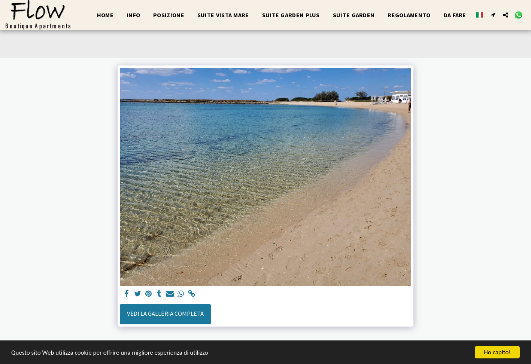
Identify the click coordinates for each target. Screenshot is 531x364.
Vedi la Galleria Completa (165, 314)
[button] (493, 15)
